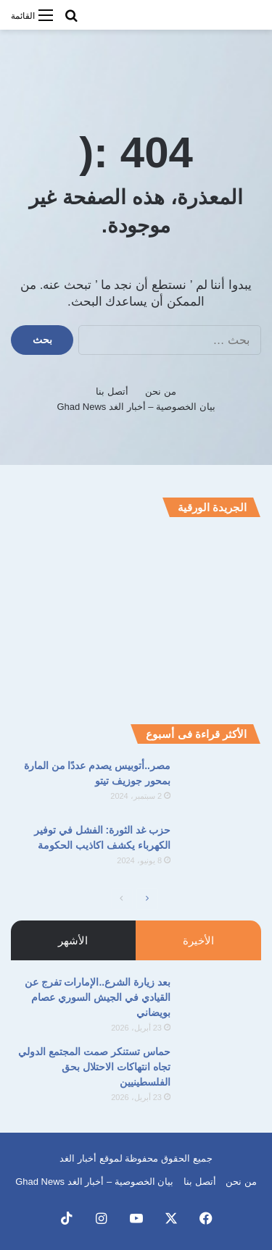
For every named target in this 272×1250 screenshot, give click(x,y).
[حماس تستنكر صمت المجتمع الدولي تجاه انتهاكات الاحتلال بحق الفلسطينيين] (221, 1071)
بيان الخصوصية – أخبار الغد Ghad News (136, 406)
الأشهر (73, 940)
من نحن (160, 391)
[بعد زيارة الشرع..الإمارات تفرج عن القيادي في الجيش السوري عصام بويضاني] (221, 1002)
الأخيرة (198, 940)
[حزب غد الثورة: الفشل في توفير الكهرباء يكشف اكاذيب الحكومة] (221, 850)
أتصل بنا (112, 391)
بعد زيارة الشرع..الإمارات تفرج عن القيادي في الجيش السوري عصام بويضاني (97, 997)
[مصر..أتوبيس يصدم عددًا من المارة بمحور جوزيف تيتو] (221, 785)
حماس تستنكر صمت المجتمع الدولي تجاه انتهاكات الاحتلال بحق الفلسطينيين (94, 1067)
